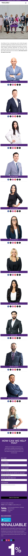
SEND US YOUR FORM (14, 497)
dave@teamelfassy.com (18, 0)
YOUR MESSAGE (4, 482)
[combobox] (14, 475)
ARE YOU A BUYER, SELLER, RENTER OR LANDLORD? (13, 473)
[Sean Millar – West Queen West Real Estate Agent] (14, 89)
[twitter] (10, 85)
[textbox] (13, 475)
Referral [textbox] (3, 480)
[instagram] (13, 85)
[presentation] (7, 495)
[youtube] (15, 85)
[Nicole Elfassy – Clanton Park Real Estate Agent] (14, 184)
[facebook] (8, 85)
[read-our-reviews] (6, 518)
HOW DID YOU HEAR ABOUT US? (8, 477)
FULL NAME (4, 458)
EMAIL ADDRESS (5, 463)
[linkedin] (11, 540)
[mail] (17, 85)
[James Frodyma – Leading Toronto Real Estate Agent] (14, 152)
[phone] (20, 85)
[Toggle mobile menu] (25, 3)
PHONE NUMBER (5, 468)
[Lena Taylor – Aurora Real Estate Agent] (14, 121)
